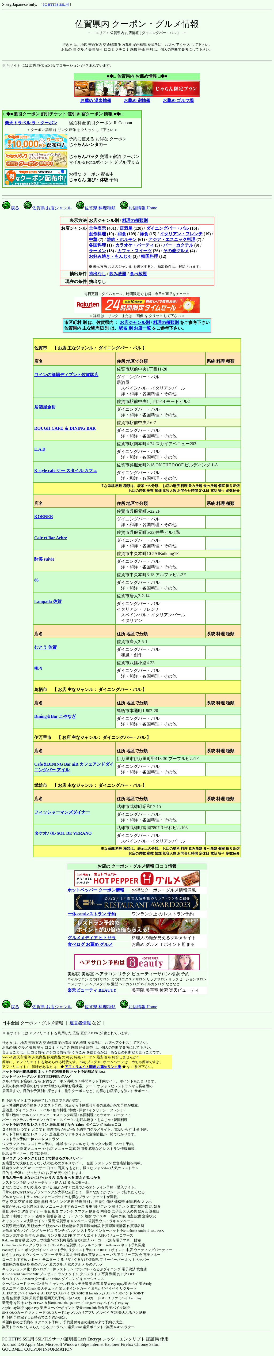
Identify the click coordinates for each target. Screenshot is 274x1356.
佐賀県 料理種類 (96, 208)
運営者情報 (80, 1023)
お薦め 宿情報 (137, 100)
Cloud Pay (58, 1245)
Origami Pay (93, 1303)
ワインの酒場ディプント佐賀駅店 (66, 374)
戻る (10, 208)
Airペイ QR (67, 1293)
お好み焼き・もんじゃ (110, 256)
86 (36, 580)
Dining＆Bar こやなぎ (55, 716)
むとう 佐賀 (45, 647)
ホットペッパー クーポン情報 (95, 890)
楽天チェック (47, 1288)
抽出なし (97, 273)
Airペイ (34, 1293)
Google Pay (20, 1245)
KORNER (43, 516)
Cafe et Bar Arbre (50, 537)
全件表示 (97, 228)
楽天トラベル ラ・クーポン (31, 122)
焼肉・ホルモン (122, 239)
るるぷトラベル (54, 1327)
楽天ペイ (131, 1284)
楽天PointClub (86, 1308)
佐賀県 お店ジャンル (48, 208)
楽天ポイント (93, 1327)
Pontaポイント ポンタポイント (25, 1250)
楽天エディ (11, 1288)
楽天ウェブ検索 (38, 1240)
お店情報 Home (138, 208)
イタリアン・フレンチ (181, 234)
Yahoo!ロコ (112, 1125)
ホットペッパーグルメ (19, 1076)
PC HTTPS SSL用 (56, 4)
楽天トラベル (12, 1327)
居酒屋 (126, 228)
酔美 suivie (44, 559)
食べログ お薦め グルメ (90, 944)
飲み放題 (117, 273)
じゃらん (33, 1327)
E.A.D (39, 449)
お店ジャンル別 (135, 322)
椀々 (38, 668)
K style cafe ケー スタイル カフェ (65, 470)
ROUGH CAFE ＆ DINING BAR (65, 428)
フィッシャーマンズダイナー (62, 812)
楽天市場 (96, 1284)
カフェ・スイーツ (134, 250)
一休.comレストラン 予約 (91, 914)
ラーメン (97, 250)
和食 (121, 234)
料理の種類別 (135, 220)
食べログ (9, 1158)
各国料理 (97, 245)
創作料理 (97, 234)
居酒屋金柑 (45, 407)
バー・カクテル (178, 245)
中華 (93, 239)
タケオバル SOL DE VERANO (63, 833)
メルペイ (103, 1312)
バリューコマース (119, 1235)
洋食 (144, 234)
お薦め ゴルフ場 (178, 100)
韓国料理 (149, 256)
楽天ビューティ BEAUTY (91, 990)
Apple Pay (32, 1308)
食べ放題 (138, 273)
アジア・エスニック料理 (171, 239)
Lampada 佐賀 (48, 601)
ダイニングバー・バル (167, 228)
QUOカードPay (58, 1312)
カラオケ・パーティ (134, 245)
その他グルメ (176, 250)
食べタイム (11, 1279)
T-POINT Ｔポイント (109, 1250)
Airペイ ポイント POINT (125, 1293)
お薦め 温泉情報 (95, 100)
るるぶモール (12, 1178)
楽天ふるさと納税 (132, 1312)
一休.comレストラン (43, 1139)
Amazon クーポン (35, 1279)
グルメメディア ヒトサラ (91, 937)
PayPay (123, 1303)
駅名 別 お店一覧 (135, 328)
